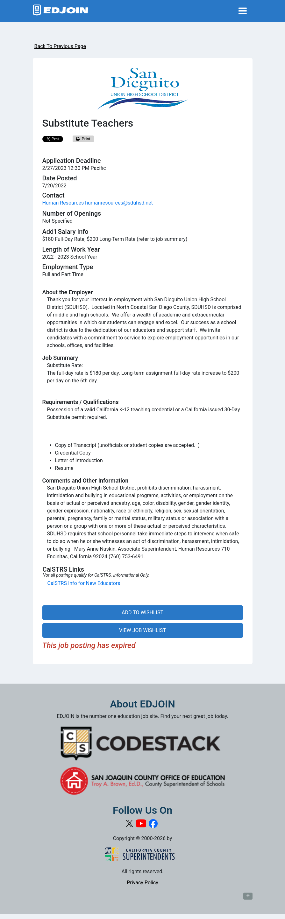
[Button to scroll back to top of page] (248, 896)
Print (83, 138)
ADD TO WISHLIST (142, 612)
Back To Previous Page (60, 46)
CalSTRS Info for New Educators (83, 583)
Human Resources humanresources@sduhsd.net (97, 203)
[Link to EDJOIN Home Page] (61, 11)
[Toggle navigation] (242, 10)
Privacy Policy (142, 883)
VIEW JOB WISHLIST (142, 630)
